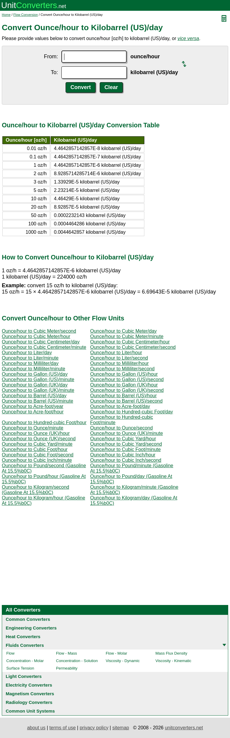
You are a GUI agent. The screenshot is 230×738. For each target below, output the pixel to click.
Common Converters (28, 619)
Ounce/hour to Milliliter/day (30, 363)
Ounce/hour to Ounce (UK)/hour (36, 433)
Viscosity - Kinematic (173, 660)
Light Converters (24, 676)
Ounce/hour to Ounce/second (121, 427)
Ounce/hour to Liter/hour (116, 352)
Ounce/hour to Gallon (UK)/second (127, 390)
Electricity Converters (29, 684)
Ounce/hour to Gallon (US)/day (35, 374)
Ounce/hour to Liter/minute (30, 357)
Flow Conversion (25, 14)
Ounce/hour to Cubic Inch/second (125, 460)
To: (54, 72)
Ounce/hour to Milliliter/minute (33, 368)
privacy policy (94, 727)
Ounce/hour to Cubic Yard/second (126, 444)
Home (6, 14)
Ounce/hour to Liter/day (27, 352)
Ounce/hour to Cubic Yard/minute (37, 444)
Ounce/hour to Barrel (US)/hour (123, 395)
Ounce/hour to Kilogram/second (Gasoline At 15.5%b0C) (35, 490)
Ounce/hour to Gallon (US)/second (127, 379)
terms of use (62, 727)
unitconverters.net (184, 727)
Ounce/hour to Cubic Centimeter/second (132, 347)
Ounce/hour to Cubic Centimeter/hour (130, 341)
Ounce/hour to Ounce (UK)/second (38, 438)
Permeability (67, 668)
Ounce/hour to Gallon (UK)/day (35, 384)
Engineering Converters (31, 627)
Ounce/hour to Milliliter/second (122, 368)
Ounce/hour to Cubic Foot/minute (125, 449)
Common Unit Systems (30, 710)
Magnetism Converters (30, 693)
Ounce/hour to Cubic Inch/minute (37, 460)
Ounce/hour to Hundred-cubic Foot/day (131, 411)
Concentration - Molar (25, 660)
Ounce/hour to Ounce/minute (32, 427)
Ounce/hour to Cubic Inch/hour (122, 454)
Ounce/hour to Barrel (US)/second (126, 401)
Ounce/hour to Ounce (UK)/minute (126, 433)
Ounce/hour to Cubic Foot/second (37, 454)
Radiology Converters (29, 702)
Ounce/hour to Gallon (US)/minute (38, 379)
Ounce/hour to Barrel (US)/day (34, 395)
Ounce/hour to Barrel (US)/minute (37, 401)
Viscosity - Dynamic (123, 660)
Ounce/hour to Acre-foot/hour (32, 411)
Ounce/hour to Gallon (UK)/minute (38, 390)
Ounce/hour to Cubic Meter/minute (127, 336)
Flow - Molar (116, 653)
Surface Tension (20, 668)
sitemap (120, 727)
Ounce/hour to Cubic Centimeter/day (41, 341)
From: (51, 56)
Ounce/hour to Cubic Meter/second (39, 331)
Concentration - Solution (77, 660)
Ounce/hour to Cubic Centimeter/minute (44, 347)
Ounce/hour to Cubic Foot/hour (35, 449)
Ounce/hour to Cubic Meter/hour (36, 336)
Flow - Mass (66, 653)
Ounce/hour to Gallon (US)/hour (124, 374)
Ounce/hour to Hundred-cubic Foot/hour (44, 422)
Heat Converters (23, 636)
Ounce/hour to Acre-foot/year (32, 406)
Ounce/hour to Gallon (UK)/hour (124, 384)
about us (36, 727)
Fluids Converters (25, 645)
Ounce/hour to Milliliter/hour (119, 363)
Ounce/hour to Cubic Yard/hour (123, 438)
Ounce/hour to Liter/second (119, 357)
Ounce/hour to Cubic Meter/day (123, 331)
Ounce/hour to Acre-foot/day (120, 406)
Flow (10, 653)
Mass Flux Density (171, 653)
